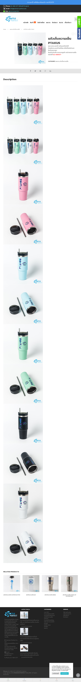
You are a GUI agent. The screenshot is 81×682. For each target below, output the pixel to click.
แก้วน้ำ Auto (47, 625)
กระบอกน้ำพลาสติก (49, 614)
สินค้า (33, 22)
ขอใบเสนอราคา (67, 614)
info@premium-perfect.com (18, 9)
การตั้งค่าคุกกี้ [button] (56, 673)
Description (9, 79)
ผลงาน (48, 22)
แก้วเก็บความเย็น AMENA (50, 595)
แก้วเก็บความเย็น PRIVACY (76, 34)
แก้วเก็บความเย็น (48, 617)
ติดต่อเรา (55, 22)
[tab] (10, 79)
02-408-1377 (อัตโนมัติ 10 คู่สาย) (20, 6)
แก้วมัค (46, 623)
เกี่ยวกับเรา (68, 22)
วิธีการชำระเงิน (67, 612)
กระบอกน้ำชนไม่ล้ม (49, 620)
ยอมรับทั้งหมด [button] (64, 673)
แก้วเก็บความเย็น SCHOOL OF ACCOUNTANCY (69, 595)
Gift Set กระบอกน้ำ (49, 622)
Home (4, 29)
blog (61, 22)
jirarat (23, 626)
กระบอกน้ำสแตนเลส (49, 615)
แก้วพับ (46, 626)
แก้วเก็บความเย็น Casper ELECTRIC (11, 595)
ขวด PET (46, 612)
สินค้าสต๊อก (41, 22)
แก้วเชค (46, 619)
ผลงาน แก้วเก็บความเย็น (15, 29)
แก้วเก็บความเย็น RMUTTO (73, 34)
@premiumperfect (14, 11)
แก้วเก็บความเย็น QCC (31, 595)
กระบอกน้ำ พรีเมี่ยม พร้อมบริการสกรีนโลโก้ (40, 2)
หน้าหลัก (25, 22)
